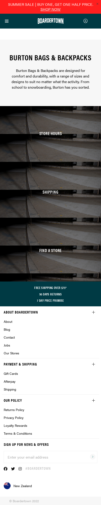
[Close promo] (97, 3)
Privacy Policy (14, 417)
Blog (7, 329)
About (8, 321)
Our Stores (11, 353)
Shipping (10, 389)
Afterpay (9, 381)
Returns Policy (14, 409)
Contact (9, 337)
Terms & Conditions (18, 433)
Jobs (7, 345)
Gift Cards (11, 373)
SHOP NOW (50, 9)
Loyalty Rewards (15, 425)
